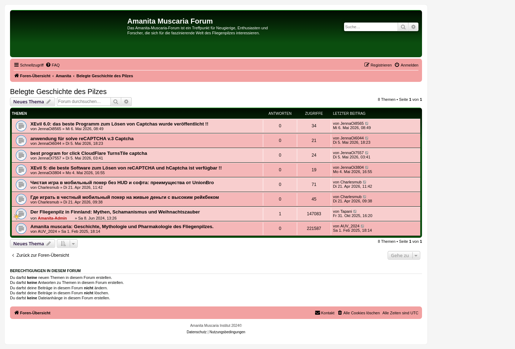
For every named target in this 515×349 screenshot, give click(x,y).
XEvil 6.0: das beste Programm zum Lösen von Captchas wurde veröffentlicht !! (119, 124)
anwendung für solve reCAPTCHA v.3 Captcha (82, 138)
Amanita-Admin (52, 218)
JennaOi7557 (49, 158)
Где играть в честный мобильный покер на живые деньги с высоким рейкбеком (124, 197)
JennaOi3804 (49, 173)
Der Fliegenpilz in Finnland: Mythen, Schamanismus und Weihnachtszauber (115, 212)
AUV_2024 (47, 231)
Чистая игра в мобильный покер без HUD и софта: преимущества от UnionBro (122, 182)
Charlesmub (48, 187)
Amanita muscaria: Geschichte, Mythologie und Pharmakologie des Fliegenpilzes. (122, 226)
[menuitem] (52, 65)
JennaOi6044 (49, 143)
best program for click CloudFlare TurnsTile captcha (88, 153)
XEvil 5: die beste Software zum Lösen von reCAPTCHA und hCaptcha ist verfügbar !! (126, 168)
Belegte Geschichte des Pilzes (58, 91)
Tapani (346, 211)
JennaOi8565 (49, 129)
